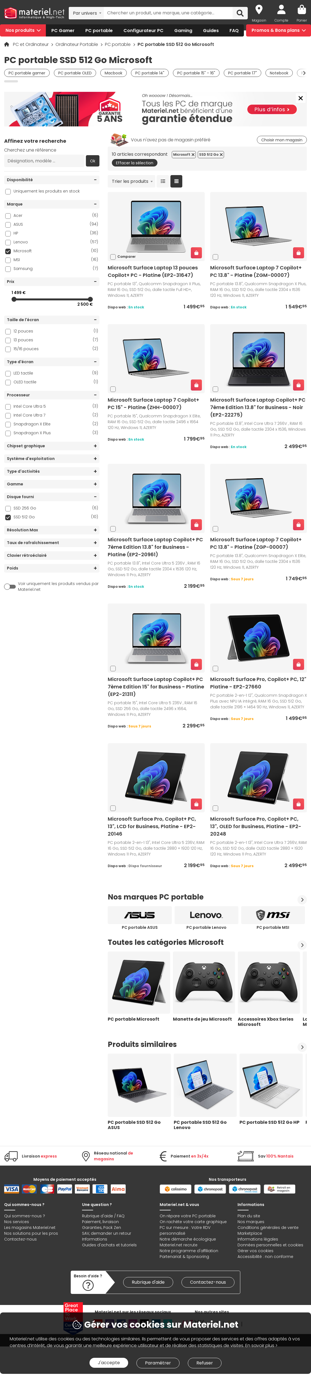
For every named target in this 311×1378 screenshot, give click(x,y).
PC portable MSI (273, 927)
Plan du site (249, 1216)
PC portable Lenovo (206, 927)
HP (56, 233)
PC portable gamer (27, 73)
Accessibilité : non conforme (265, 1256)
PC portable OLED (75, 73)
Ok (92, 161)
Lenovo (56, 242)
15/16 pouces (56, 349)
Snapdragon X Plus (56, 433)
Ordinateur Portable (77, 44)
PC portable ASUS (140, 927)
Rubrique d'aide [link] (148, 1282)
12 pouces (56, 331)
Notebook (279, 73)
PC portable (118, 44)
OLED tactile (56, 382)
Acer (56, 215)
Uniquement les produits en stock (47, 191)
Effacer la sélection (134, 163)
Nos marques (251, 1221)
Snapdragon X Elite (56, 424)
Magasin (259, 20)
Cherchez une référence (30, 150)
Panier (302, 20)
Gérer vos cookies (255, 1251)
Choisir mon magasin (281, 140)
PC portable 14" (149, 73)
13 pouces (56, 340)
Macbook (113, 73)
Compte (281, 20)
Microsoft (56, 251)
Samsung (56, 268)
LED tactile (56, 373)
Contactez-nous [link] (208, 1282)
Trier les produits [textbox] (130, 181)
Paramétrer (158, 1363)
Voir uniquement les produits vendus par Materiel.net (58, 586)
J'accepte (109, 1362)
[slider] (14, 299)
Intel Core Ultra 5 (56, 406)
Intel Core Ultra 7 (56, 415)
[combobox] (86, 13)
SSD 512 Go (56, 517)
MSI (56, 259)
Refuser (204, 1363)
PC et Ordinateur (31, 44)
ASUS (56, 224)
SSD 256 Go (56, 508)
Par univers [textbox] (85, 13)
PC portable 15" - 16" (196, 73)
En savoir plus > (261, 1345)
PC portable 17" (242, 73)
